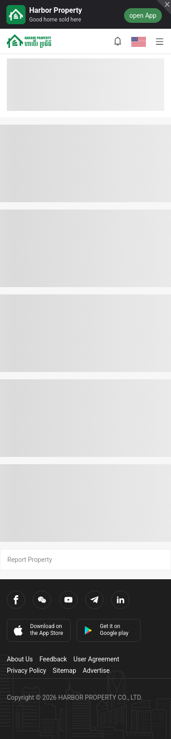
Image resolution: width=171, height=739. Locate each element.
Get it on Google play (106, 629)
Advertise (96, 670)
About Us (20, 659)
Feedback (53, 659)
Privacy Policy (26, 670)
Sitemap (64, 670)
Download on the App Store (37, 630)
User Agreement (96, 659)
